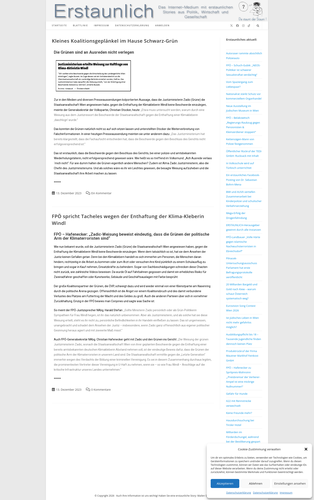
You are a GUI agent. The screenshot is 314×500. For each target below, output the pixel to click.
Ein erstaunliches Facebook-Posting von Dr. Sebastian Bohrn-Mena (243, 179)
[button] (306, 449)
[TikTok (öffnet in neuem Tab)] (249, 25)
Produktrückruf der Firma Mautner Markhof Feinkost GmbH (242, 355)
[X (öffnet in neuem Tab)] (231, 25)
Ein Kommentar (101, 193)
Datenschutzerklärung (238, 492)
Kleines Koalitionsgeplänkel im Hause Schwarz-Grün (115, 40)
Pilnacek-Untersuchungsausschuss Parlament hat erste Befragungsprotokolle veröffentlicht (241, 268)
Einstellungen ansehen (290, 483)
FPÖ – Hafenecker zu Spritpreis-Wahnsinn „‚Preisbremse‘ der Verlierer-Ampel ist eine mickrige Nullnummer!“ (243, 377)
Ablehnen (255, 483)
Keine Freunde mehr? (239, 413)
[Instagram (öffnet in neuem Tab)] (243, 25)
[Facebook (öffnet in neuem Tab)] (237, 25)
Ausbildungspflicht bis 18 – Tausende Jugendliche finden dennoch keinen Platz (243, 339)
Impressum (286, 492)
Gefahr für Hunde (237, 393)
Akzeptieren (225, 483)
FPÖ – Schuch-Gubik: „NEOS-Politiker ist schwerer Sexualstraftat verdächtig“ (243, 69)
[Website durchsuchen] (258, 26)
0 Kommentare (101, 389)
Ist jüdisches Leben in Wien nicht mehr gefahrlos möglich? (242, 322)
